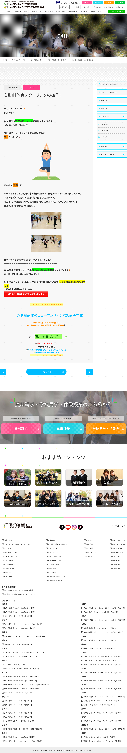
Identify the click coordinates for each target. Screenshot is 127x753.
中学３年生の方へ (118, 544)
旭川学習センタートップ (109, 84)
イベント (105, 130)
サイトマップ (90, 556)
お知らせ (105, 124)
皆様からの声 (53, 552)
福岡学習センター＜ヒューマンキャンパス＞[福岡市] (102, 700)
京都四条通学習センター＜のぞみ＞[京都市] (99, 640)
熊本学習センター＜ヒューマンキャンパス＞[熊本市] (102, 713)
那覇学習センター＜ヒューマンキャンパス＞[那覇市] (102, 741)
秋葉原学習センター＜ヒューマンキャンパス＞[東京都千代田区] (27, 684)
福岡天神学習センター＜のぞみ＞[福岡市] (99, 704)
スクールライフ (53, 548)
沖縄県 (83, 733)
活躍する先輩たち (97, 11)
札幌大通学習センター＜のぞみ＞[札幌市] (19, 608)
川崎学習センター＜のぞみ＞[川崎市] (18, 700)
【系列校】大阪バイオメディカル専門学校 (18, 590)
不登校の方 (116, 568)
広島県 (83, 652)
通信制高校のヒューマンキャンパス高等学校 (50, 315)
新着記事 (104, 146)
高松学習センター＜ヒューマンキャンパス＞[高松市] (102, 680)
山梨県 (4, 725)
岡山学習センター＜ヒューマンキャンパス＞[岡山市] (102, 672)
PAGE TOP (119, 525)
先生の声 (104, 108)
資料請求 (87, 3)
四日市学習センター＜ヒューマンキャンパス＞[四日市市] (104, 620)
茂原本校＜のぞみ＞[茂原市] (15, 664)
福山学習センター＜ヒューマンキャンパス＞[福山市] (102, 664)
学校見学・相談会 (106, 428)
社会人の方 (116, 556)
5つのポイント (73, 11)
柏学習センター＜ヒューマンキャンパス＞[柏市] (21, 668)
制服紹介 (7, 572)
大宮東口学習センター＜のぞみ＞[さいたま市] (21, 656)
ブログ (104, 136)
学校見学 (109, 3)
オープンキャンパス (46, 11)
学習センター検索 (117, 11)
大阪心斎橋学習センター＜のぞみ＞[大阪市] (99, 628)
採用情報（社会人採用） (56, 576)
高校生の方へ (64, 7)
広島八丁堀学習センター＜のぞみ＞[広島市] (99, 660)
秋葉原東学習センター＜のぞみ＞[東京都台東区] (22, 688)
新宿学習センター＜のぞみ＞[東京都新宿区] (20, 680)
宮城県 (4, 620)
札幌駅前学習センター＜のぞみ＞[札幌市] (19, 612)
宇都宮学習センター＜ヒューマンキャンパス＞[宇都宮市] (25, 636)
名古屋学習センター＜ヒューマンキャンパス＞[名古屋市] (104, 608)
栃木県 (4, 632)
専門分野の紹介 (10, 564)
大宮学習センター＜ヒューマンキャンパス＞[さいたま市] (24, 652)
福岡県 (83, 692)
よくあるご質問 (53, 564)
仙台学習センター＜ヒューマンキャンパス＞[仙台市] (23, 624)
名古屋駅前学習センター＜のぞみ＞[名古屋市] (100, 612)
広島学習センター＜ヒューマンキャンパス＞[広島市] (102, 656)
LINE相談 (120, 3)
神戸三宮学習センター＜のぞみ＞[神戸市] (99, 648)
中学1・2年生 (86, 7)
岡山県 (83, 668)
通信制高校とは (54, 568)
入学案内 (33, 11)
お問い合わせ (91, 552)
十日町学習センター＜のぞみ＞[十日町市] (19, 721)
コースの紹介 (9, 560)
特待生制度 (52, 572)
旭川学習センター (36, 60)
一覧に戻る (46, 371)
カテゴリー (105, 116)
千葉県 (4, 660)
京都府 (83, 636)
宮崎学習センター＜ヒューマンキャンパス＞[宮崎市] (102, 721)
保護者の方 (97, 7)
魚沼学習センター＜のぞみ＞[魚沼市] (18, 717)
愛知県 (83, 604)
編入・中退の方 (109, 7)
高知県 (83, 684)
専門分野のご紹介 (20, 11)
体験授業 (98, 3)
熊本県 (83, 709)
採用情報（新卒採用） (55, 580)
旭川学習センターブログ (57, 60)
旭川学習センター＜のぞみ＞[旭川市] (18, 616)
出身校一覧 (8, 576)
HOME (4, 60)
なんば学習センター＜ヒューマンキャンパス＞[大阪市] (103, 632)
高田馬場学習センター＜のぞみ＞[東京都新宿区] (22, 676)
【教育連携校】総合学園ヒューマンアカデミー (20, 594)
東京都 (4, 672)
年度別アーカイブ (107, 154)
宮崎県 (83, 717)
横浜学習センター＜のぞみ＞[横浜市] (18, 704)
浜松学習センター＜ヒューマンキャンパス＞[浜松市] (23, 741)
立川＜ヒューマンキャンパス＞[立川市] (18, 692)
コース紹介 (7, 11)
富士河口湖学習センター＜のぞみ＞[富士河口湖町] (23, 729)
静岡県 (4, 733)
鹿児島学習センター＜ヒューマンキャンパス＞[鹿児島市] (104, 729)
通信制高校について (11, 552)
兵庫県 (83, 644)
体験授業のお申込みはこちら (47, 352)
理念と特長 (8, 540)
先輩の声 (104, 100)
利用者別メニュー (54, 560)
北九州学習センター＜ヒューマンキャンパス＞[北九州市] (104, 696)
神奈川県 (5, 696)
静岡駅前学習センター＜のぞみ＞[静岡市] (19, 737)
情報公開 (7, 548)
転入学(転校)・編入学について (59, 544)
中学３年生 (75, 7)
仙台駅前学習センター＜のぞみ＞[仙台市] (19, 628)
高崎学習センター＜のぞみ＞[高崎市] (18, 644)
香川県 (83, 676)
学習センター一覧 (18, 60)
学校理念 (84, 11)
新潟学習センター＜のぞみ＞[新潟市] (18, 713)
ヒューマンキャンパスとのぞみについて (18, 544)
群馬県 (4, 640)
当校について (60, 11)
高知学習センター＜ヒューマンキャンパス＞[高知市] (102, 688)
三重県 (83, 616)
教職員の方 (120, 7)
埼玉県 (4, 648)
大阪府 (83, 624)
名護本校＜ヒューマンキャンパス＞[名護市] (99, 737)
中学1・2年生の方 (118, 540)
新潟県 (4, 709)
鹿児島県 (84, 725)
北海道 (4, 604)
